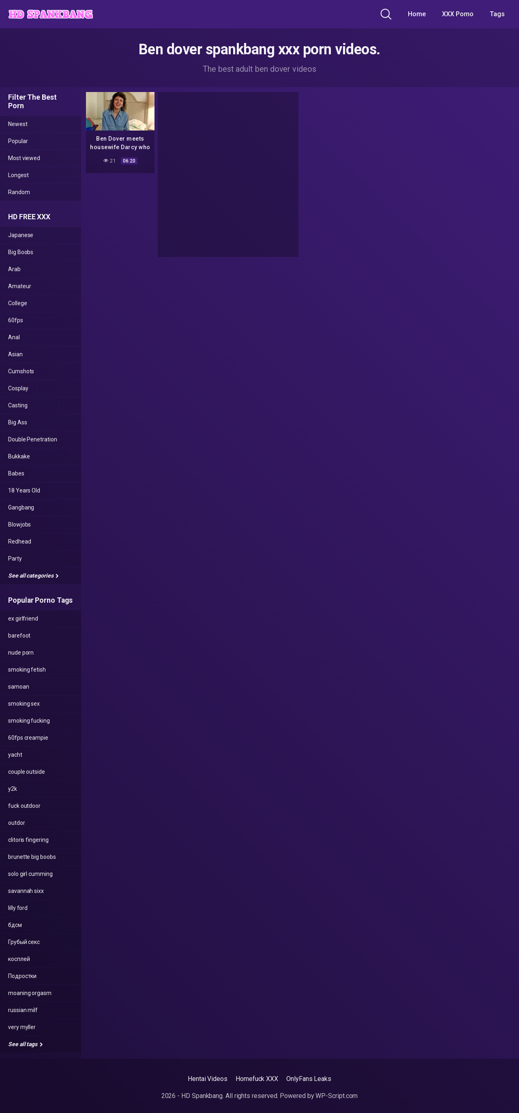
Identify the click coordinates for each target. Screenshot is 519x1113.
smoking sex (24, 703)
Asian (15, 354)
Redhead (19, 541)
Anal (14, 337)
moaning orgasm (29, 993)
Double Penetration (32, 439)
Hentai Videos (207, 1079)
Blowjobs (19, 524)
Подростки (22, 976)
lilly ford (18, 908)
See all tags (25, 1044)
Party (15, 558)
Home (417, 14)
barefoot (19, 635)
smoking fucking (29, 720)
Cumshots (21, 371)
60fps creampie (28, 737)
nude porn (21, 652)
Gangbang (21, 507)
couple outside (26, 771)
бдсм (15, 925)
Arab (14, 269)
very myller (22, 1027)
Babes (16, 473)
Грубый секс (24, 942)
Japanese (20, 235)
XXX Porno (458, 14)
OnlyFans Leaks (308, 1079)
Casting (17, 405)
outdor (16, 823)
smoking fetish (27, 669)
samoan (18, 686)
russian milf (23, 1010)
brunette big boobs (32, 857)
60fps (15, 320)
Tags (497, 14)
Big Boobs (20, 252)
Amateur (19, 286)
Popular (18, 141)
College (17, 303)
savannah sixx (26, 891)
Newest (18, 124)
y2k (12, 789)
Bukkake (19, 456)
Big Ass (17, 422)
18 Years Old (24, 490)
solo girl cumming (30, 874)
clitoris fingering (28, 840)
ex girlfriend (23, 618)
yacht (15, 754)
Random (19, 192)
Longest (18, 175)
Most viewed (24, 158)
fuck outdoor (24, 806)
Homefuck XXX (257, 1079)
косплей (19, 959)
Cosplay (18, 388)
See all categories (33, 575)
